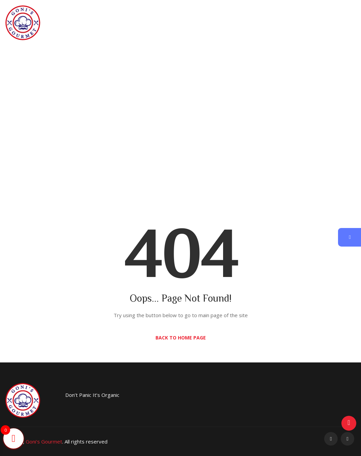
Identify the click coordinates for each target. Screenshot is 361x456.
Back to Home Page (180, 337)
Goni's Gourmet (44, 441)
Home (155, 126)
